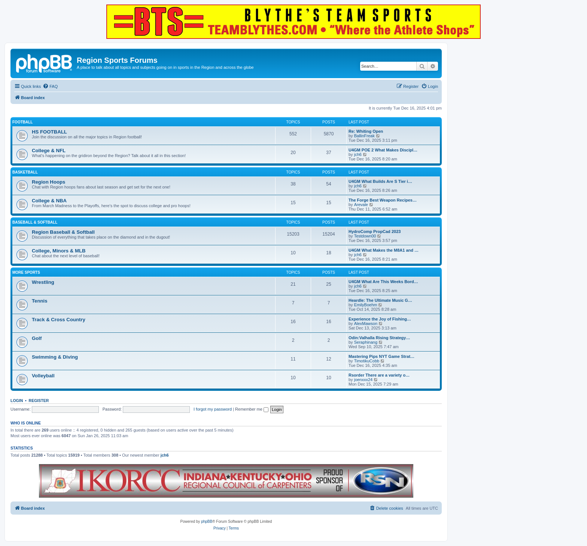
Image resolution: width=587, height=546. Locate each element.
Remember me (251, 409)
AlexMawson (365, 323)
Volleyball (43, 375)
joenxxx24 (363, 379)
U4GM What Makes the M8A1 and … (384, 250)
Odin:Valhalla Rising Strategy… (379, 337)
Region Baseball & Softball (63, 232)
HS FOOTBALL (49, 132)
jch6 (358, 154)
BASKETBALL (25, 172)
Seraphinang (365, 342)
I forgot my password (213, 409)
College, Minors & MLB (59, 251)
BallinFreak (364, 136)
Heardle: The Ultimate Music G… (380, 300)
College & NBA (49, 200)
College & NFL (49, 150)
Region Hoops (48, 182)
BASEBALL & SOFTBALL (34, 222)
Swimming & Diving (55, 357)
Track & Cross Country (58, 319)
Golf (37, 338)
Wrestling (43, 282)
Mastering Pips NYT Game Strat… (381, 356)
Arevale (361, 204)
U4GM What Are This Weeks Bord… (383, 281)
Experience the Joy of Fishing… (380, 319)
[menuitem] (50, 86)
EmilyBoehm (365, 305)
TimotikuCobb (366, 361)
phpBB (206, 521)
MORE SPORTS (26, 272)
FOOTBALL (22, 122)
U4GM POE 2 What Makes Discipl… (383, 150)
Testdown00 (365, 236)
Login (16, 400)
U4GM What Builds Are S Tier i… (380, 181)
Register (39, 400)
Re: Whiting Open (366, 131)
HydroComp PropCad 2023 (375, 231)
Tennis (40, 301)
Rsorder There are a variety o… (379, 375)
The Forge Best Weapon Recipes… (383, 200)
